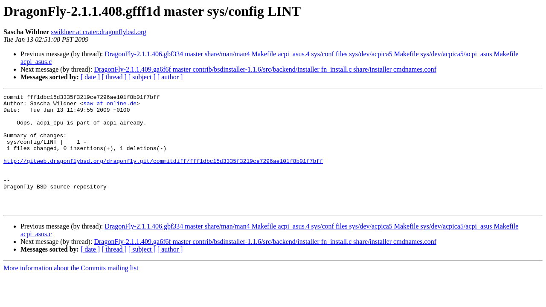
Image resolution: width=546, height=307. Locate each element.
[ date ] (90, 77)
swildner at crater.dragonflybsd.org (98, 31)
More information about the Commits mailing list (70, 291)
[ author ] (170, 77)
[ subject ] (142, 77)
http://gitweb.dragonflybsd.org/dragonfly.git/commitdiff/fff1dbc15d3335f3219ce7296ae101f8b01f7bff (163, 175)
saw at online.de (109, 106)
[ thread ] (114, 77)
